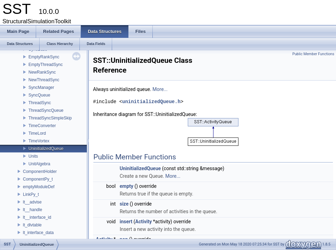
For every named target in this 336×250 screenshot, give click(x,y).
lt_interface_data (38, 232)
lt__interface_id (37, 217)
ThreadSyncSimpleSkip (50, 118)
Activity (143, 221)
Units (33, 156)
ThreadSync (39, 102)
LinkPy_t (31, 194)
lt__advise (32, 202)
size (124, 204)
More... (159, 89)
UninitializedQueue (46, 148)
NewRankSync (42, 72)
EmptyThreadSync (45, 64)
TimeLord (37, 133)
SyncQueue (39, 95)
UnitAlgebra (39, 163)
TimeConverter (42, 125)
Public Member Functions (313, 54)
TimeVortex (38, 141)
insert (126, 221)
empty (126, 186)
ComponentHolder (40, 171)
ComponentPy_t (38, 179)
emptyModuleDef (38, 186)
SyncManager (41, 87)
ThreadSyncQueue (46, 110)
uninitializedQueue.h (151, 101)
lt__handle (32, 209)
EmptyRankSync (43, 57)
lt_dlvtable (32, 225)
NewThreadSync (43, 79)
